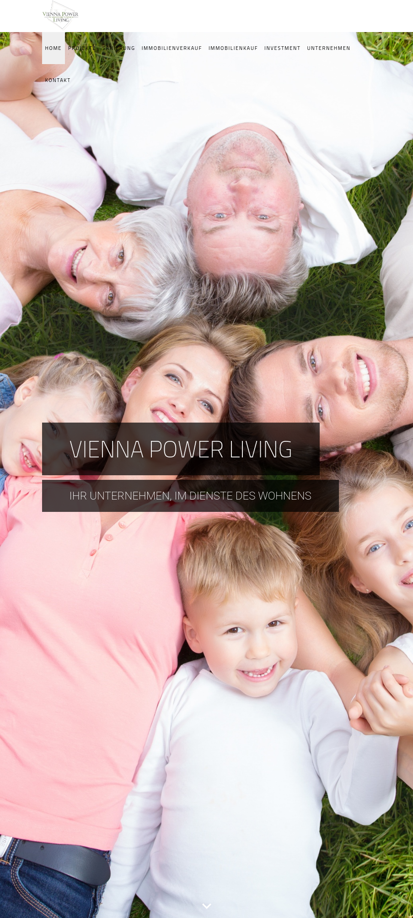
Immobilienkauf (233, 48)
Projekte (82, 48)
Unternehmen (329, 48)
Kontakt (58, 80)
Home (53, 48)
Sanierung (118, 48)
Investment (282, 48)
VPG (65, 16)
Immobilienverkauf (172, 48)
